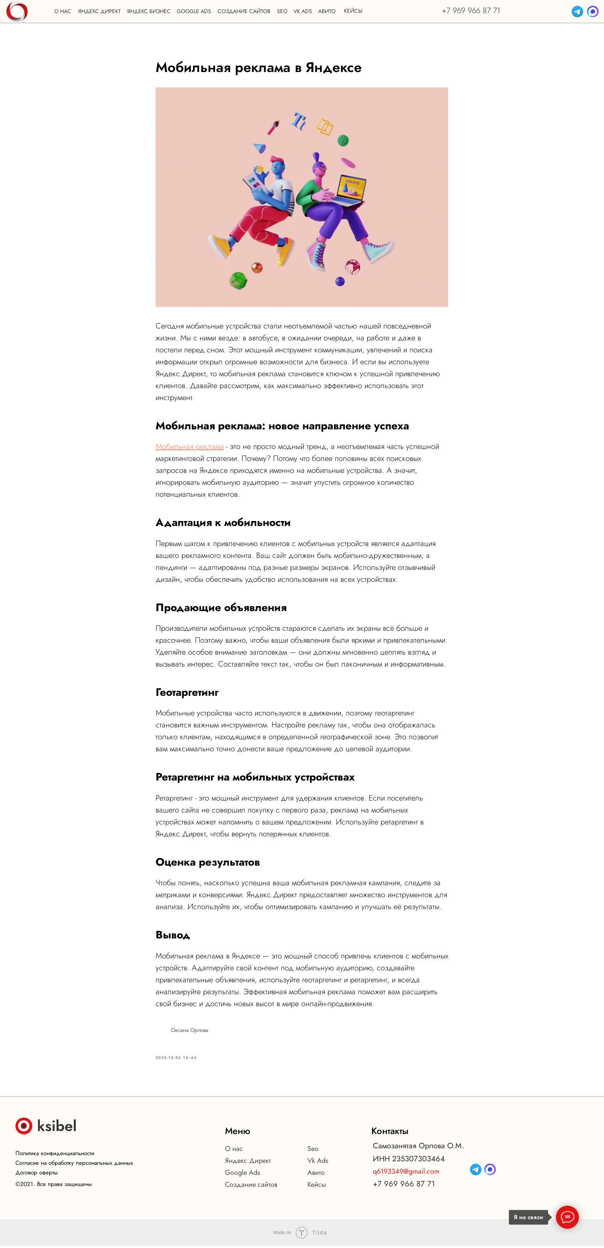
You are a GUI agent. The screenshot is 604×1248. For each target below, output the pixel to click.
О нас (234, 1151)
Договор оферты (36, 1174)
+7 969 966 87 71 (471, 10)
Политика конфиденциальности (54, 1155)
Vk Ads (317, 1163)
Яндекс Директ (248, 1163)
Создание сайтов (251, 1186)
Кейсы (316, 1186)
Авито (316, 1174)
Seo (313, 1151)
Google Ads (242, 1174)
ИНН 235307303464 (409, 1160)
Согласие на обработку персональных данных (74, 1165)
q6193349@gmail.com (406, 1173)
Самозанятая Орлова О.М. (418, 1147)
